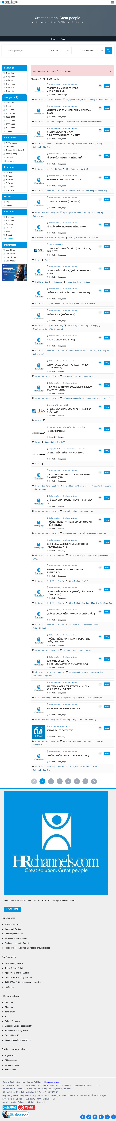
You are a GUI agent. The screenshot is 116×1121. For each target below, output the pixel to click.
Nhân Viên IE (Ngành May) (61, 314)
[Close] (111, 71)
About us (9, 1007)
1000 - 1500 (9, 113)
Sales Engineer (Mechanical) (63, 708)
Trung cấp (8, 221)
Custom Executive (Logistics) (63, 201)
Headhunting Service (14, 963)
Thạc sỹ (7, 235)
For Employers (9, 957)
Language (9, 67)
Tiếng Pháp (9, 77)
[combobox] (55, 50)
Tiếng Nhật (8, 88)
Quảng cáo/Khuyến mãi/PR (55, 442)
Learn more (12, 909)
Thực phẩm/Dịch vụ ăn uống (76, 100)
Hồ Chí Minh (39, 100)
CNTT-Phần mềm (72, 169)
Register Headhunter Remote (17, 943)
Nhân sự (87, 282)
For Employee (8, 918)
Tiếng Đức (8, 80)
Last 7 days (9, 254)
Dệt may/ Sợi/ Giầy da (76, 326)
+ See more (9, 161)
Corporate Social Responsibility (18, 1026)
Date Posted (10, 244)
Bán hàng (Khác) (95, 144)
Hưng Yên (55, 213)
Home (53, 39)
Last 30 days (9, 261)
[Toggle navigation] (112, 2)
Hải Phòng (39, 238)
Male (6, 202)
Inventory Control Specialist (64, 179)
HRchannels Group (11, 996)
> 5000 (7, 131)
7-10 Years (8, 187)
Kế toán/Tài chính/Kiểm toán (92, 122)
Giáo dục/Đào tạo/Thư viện (79, 767)
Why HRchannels (12, 924)
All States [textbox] (54, 50)
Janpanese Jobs (12, 1065)
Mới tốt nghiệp (10, 143)
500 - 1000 (8, 110)
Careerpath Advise (13, 929)
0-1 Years (8, 172)
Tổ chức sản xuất (57, 431)
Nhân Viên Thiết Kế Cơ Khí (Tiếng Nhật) (68, 292)
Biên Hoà (50, 144)
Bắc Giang (46, 376)
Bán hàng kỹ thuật (70, 376)
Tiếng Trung (9, 84)
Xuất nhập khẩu (39, 216)
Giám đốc (8, 157)
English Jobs (10, 1055)
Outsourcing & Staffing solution (18, 977)
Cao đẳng (8, 224)
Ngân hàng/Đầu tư (94, 398)
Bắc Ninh (45, 213)
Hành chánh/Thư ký (74, 282)
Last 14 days (9, 257)
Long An (50, 100)
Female (7, 205)
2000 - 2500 (9, 121)
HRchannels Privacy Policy (16, 1030)
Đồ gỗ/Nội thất (74, 581)
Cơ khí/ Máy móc (72, 304)
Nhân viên (8, 146)
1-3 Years (8, 176)
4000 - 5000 (9, 128)
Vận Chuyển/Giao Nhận (72, 213)
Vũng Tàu (50, 122)
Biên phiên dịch (73, 122)
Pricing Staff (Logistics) (61, 339)
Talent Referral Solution (15, 968)
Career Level (10, 137)
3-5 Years (8, 180)
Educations (9, 211)
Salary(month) (11, 97)
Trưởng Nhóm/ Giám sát (13, 150)
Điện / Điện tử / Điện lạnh (96, 533)
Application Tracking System (17, 973)
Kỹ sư (6, 231)
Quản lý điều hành (96, 100)
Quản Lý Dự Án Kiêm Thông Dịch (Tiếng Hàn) (71, 613)
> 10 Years (8, 190)
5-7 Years (8, 183)
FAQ (6, 1016)
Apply (107, 86)
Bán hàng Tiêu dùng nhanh (77, 144)
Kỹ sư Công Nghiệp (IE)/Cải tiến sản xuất (48, 329)
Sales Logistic (38, 745)
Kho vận (72, 191)
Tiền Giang (59, 326)
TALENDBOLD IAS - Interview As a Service (23, 982)
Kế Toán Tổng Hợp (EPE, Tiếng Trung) (67, 226)
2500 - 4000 (9, 124)
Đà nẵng (38, 420)
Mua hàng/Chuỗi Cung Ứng (96, 191)
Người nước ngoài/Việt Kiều (98, 555)
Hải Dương (49, 238)
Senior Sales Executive (60, 730)
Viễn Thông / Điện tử (87, 376)
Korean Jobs (10, 1070)
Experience (9, 167)
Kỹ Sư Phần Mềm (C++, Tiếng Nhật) (65, 157)
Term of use (10, 1012)
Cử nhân (7, 228)
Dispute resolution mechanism (18, 1040)
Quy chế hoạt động (13, 1035)
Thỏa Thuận (9, 102)
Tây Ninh (58, 100)
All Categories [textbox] (88, 50)
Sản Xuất (108, 100)
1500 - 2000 (9, 117)
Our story (9, 1002)
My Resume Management (16, 938)
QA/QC (92, 511)
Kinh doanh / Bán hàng (41, 147)
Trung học (8, 217)
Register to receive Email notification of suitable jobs (27, 948)
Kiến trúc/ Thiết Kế (88, 304)
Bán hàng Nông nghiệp (95, 698)
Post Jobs (9, 987)
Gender (7, 196)
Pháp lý (47, 260)
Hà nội (37, 213)
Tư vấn (94, 767)
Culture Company (12, 1021)
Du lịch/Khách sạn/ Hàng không (75, 486)
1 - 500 (7, 106)
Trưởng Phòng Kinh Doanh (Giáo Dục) (68, 755)
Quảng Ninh (59, 238)
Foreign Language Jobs (13, 1049)
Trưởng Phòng (10, 154)
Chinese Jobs (11, 1060)
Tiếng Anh (8, 73)
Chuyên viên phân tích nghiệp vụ (65, 452)
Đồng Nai (59, 122)
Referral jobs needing (14, 934)
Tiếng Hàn (8, 91)
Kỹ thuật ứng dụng (93, 326)
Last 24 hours (9, 250)
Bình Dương (51, 191)
